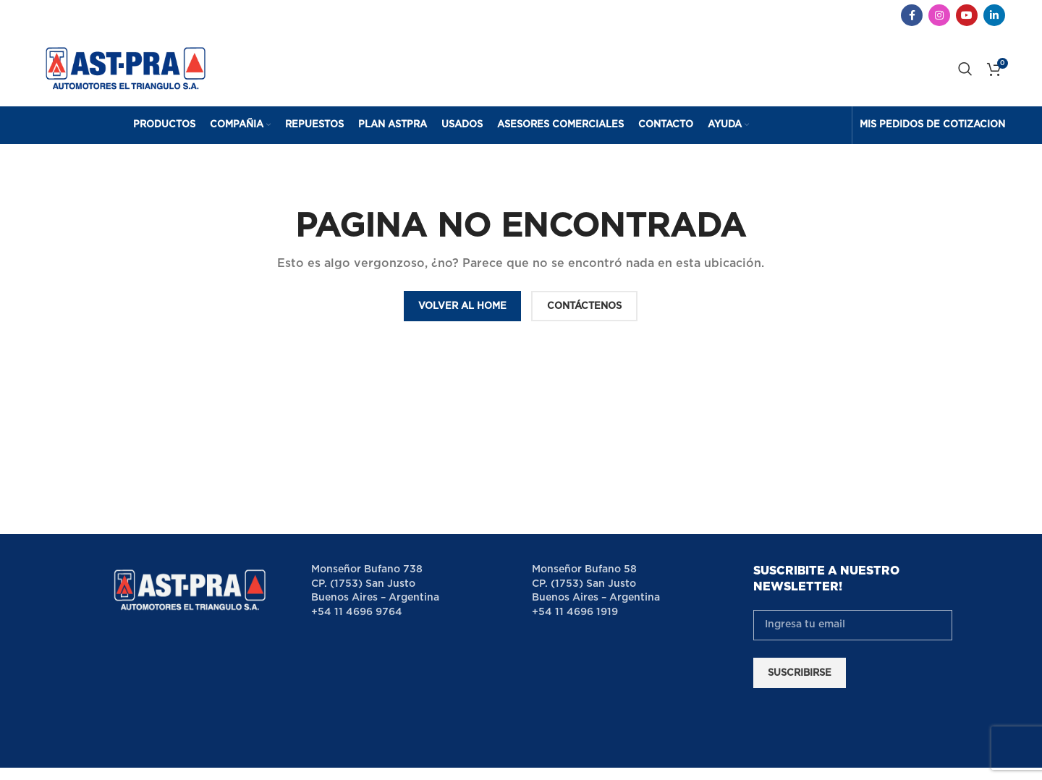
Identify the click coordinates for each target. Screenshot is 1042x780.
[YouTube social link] (967, 15)
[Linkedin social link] (994, 15)
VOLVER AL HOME (462, 306)
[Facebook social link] (912, 15)
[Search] (965, 68)
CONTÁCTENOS (584, 306)
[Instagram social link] (939, 15)
